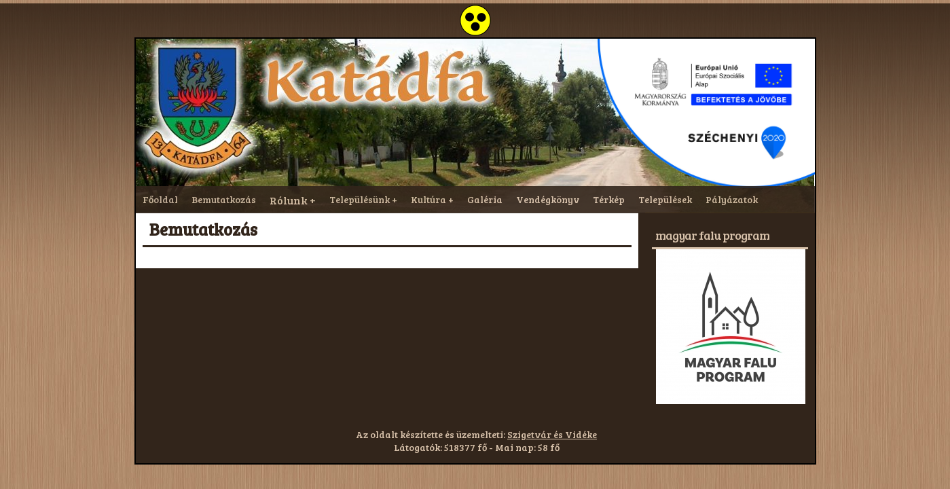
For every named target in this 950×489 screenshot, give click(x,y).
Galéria (485, 199)
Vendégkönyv (547, 199)
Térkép (609, 199)
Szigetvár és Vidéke (552, 434)
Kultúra (428, 199)
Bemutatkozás (223, 199)
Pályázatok (732, 199)
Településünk (359, 199)
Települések (665, 199)
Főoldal (160, 199)
